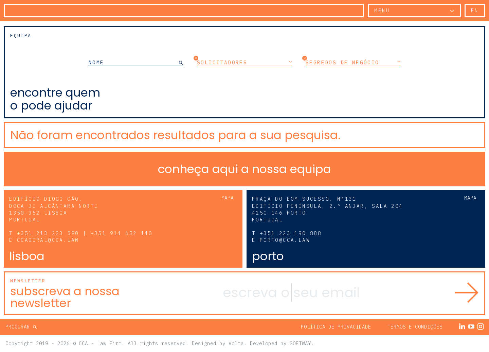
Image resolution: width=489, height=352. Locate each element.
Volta (236, 343)
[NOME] (133, 62)
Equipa (20, 35)
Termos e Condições (414, 326)
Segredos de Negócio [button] (353, 62)
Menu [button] (382, 10)
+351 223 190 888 (291, 233)
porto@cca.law (285, 240)
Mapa (227, 198)
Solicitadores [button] (244, 62)
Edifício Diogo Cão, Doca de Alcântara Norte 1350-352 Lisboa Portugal (53, 209)
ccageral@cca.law (48, 240)
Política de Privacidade (336, 326)
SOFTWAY (300, 343)
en (475, 10)
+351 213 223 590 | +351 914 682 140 (84, 233)
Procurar (19, 326)
